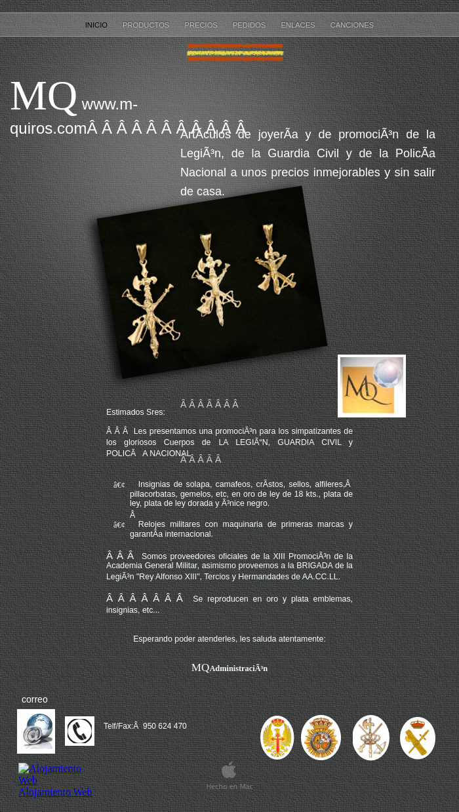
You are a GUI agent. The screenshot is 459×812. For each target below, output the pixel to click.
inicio (97, 25)
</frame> (56, 787)
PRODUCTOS (147, 25)
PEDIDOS (250, 25)
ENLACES (299, 25)
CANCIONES (352, 25)
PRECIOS (201, 25)
